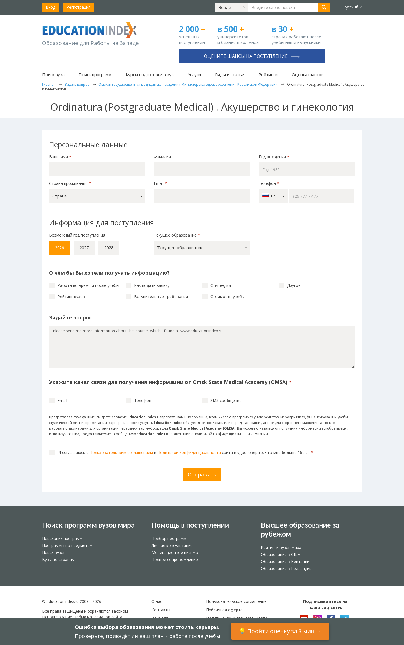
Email (160, 183)
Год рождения (274, 156)
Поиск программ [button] (95, 74)
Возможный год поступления (77, 235)
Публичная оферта (224, 609)
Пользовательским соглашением (121, 452)
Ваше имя (60, 156)
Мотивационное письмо (175, 552)
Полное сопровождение (175, 559)
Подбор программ (169, 538)
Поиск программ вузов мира (88, 525)
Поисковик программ (62, 538)
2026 (59, 247)
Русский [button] (352, 7)
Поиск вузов (54, 552)
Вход (50, 7)
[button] (231, 7)
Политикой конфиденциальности (189, 452)
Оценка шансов (307, 74)
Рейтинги (268, 74)
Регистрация (78, 7)
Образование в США (280, 554)
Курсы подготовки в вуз (150, 74)
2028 (108, 247)
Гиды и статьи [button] (229, 74)
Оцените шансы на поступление (252, 56)
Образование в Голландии (286, 568)
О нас (157, 601)
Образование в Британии (285, 561)
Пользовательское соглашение (236, 601)
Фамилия (162, 156)
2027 (84, 247)
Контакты (161, 609)
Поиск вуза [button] (53, 74)
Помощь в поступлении (190, 525)
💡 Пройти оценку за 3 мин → (280, 631)
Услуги (194, 74)
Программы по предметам (67, 545)
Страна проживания (70, 183)
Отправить (202, 474)
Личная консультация (172, 545)
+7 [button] (273, 196)
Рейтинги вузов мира (281, 547)
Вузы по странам (58, 559)
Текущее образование (177, 235)
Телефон (269, 183)
